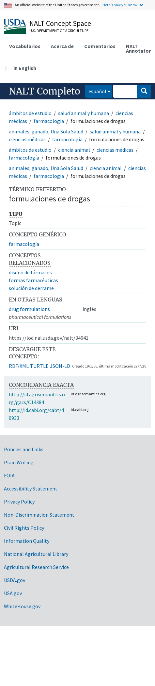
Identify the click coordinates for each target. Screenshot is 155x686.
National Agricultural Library (36, 554)
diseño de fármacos (30, 272)
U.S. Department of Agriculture (58, 30)
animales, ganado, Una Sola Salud (46, 131)
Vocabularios (24, 46)
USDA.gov (14, 580)
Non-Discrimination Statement (39, 514)
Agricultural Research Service (36, 567)
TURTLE (39, 366)
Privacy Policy (19, 501)
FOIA (9, 475)
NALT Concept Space (60, 23)
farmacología (49, 121)
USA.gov (13, 593)
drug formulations (29, 309)
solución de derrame (31, 288)
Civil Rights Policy (24, 527)
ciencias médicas (27, 139)
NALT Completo (44, 91)
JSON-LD (60, 366)
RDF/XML (19, 366)
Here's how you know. (120, 4)
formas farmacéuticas (33, 280)
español (95, 90)
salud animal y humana (83, 113)
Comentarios (100, 46)
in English (24, 68)
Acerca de (62, 46)
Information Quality (26, 541)
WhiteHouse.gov (22, 606)
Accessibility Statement (30, 488)
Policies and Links (23, 449)
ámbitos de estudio (30, 113)
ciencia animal (74, 149)
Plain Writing (19, 462)
